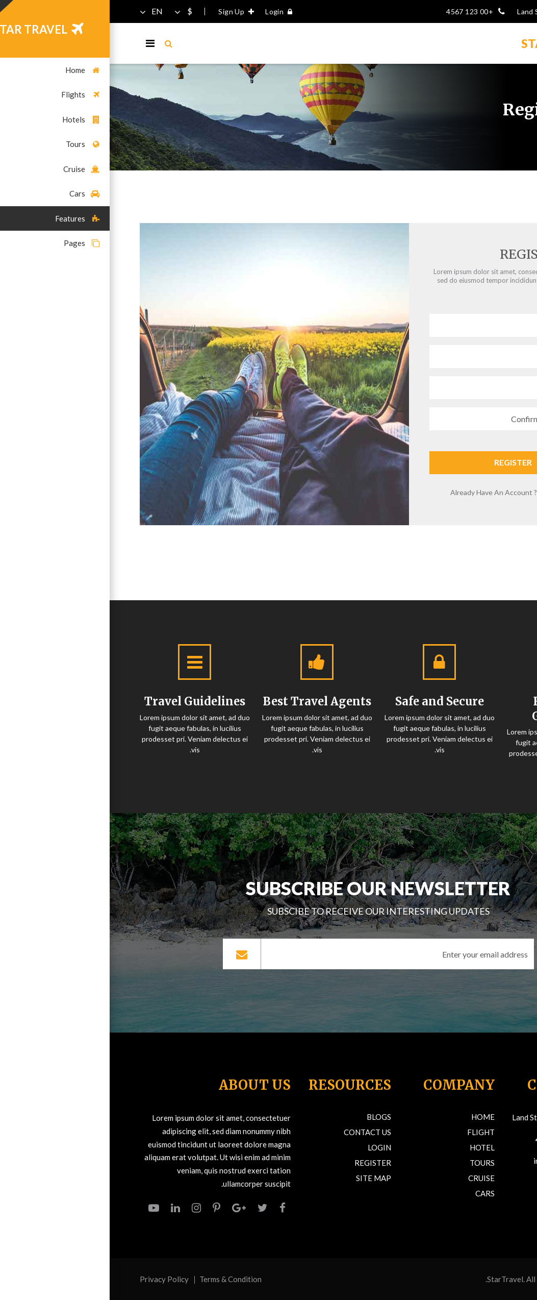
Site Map (264, 1178)
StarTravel (395, 1279)
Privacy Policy (54, 1279)
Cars (375, 1193)
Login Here (447, 492)
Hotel (372, 1147)
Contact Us (258, 1132)
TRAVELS (448, 43)
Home (498, 129)
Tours (372, 1162)
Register (403, 462)
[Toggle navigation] (40, 43)
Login (172, 11)
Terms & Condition (121, 1279)
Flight (371, 1132)
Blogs (269, 1116)
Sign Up (129, 11)
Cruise (372, 1178)
